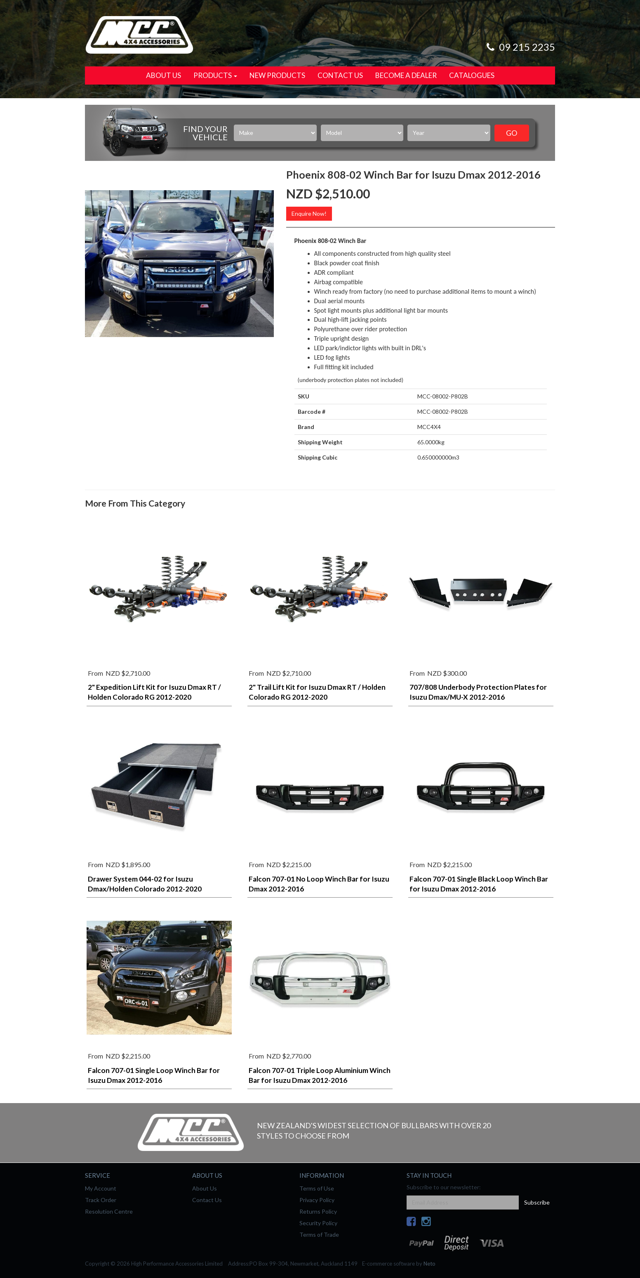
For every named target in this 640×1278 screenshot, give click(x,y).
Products (215, 75)
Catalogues (471, 75)
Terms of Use (316, 1188)
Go (511, 132)
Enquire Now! (309, 213)
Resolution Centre (109, 1211)
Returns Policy (318, 1211)
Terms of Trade (319, 1234)
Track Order (100, 1199)
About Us (163, 75)
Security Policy (318, 1222)
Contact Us (340, 75)
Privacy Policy (316, 1199)
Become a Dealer (406, 75)
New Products (277, 75)
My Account (100, 1188)
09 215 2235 (519, 47)
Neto (429, 1263)
